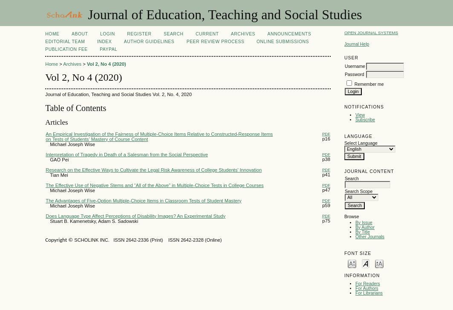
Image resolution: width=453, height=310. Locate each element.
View (360, 115)
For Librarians (369, 293)
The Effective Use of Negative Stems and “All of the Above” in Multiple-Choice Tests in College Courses (154, 185)
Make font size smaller (352, 263)
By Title (362, 232)
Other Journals (369, 236)
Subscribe (365, 119)
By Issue (363, 222)
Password (354, 74)
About (80, 34)
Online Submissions (283, 41)
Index (104, 41)
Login (107, 34)
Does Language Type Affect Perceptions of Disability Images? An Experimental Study (135, 216)
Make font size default (365, 263)
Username (355, 66)
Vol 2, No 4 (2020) (106, 64)
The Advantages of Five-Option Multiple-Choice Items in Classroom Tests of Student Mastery (143, 200)
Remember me (369, 84)
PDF (326, 134)
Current (207, 34)
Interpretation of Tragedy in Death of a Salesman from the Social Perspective (127, 154)
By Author (365, 227)
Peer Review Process (216, 41)
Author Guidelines (149, 41)
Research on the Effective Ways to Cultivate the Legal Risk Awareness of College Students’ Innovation (154, 170)
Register (139, 34)
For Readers (367, 283)
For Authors (366, 288)
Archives (243, 34)
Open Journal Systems (371, 32)
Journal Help (356, 44)
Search (173, 34)
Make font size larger (379, 263)
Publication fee (66, 49)
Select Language (361, 143)
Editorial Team (65, 41)
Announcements (290, 34)
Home (52, 34)
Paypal (108, 49)
